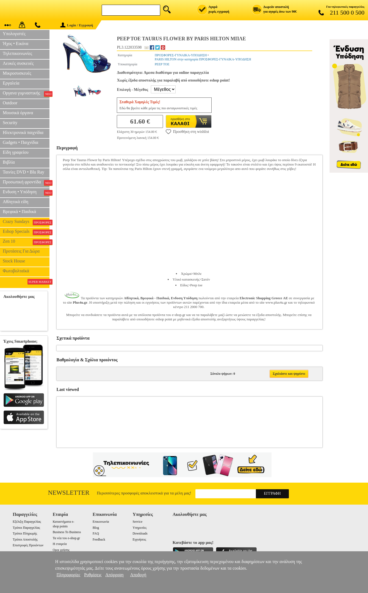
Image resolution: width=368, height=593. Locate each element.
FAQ (96, 533)
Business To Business (67, 532)
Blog (96, 528)
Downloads (140, 533)
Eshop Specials (26, 232)
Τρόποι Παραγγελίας (26, 528)
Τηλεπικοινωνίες (17, 53)
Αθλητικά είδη (15, 201)
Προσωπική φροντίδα (26, 183)
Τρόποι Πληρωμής (25, 533)
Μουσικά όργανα (18, 112)
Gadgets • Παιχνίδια (20, 142)
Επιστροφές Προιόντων (28, 545)
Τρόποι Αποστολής (25, 539)
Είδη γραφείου (16, 152)
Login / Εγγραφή (76, 25)
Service (138, 522)
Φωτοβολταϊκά (16, 270)
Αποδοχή (138, 574)
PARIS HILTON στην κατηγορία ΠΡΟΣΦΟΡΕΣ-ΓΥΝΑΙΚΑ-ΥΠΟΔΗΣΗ (203, 59)
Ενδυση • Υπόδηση (26, 192)
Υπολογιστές (14, 33)
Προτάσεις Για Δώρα (21, 251)
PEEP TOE (162, 64)
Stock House (14, 261)
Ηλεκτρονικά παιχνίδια (23, 132)
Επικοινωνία (101, 522)
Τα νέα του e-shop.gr (66, 538)
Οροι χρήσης (61, 550)
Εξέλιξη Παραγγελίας (27, 522)
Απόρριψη (114, 574)
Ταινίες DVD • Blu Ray (23, 172)
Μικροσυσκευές (17, 73)
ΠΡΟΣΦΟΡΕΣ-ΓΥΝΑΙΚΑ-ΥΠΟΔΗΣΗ (181, 55)
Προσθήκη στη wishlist (187, 131)
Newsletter (69, 492)
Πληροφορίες (68, 574)
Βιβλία (9, 162)
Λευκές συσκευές (18, 63)
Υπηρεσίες (140, 528)
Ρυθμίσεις (92, 574)
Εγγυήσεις (139, 539)
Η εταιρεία (60, 544)
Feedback (99, 539)
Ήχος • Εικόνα (15, 43)
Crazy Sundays (26, 222)
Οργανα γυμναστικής (26, 94)
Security (10, 122)
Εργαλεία (11, 83)
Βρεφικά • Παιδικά (19, 211)
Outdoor (10, 102)
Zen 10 (26, 242)
